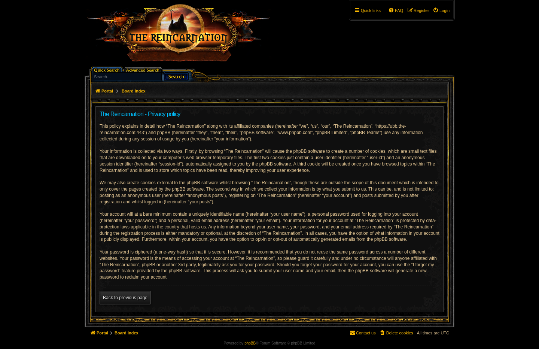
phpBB (250, 343)
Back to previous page (125, 297)
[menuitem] (441, 10)
